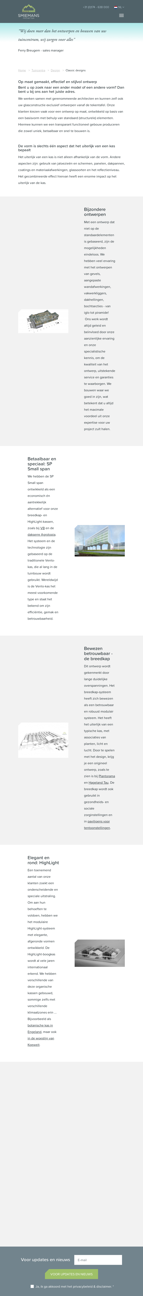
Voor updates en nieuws (71, 1274)
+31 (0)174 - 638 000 (96, 7)
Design (55, 70)
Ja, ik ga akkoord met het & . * (75, 1286)
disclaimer (103, 1286)
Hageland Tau (99, 782)
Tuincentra (38, 70)
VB (42, 528)
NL (119, 7)
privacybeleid (83, 1286)
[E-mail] (98, 1260)
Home (22, 70)
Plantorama (107, 776)
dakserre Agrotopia (41, 534)
